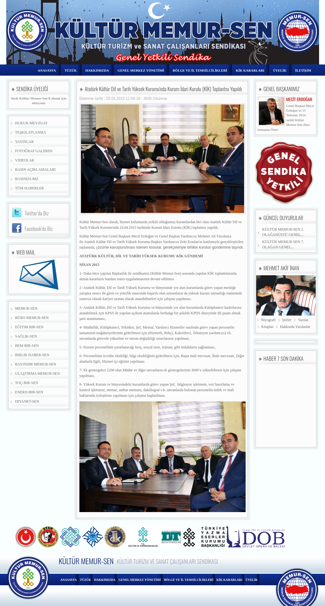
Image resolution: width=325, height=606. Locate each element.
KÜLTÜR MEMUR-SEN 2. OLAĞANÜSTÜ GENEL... (283, 232)
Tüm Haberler (29, 188)
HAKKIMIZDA (97, 70)
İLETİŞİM (303, 70)
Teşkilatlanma (30, 132)
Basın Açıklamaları (35, 169)
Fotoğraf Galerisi (34, 151)
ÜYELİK (279, 70)
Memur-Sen (26, 308)
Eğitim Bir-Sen (29, 327)
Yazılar (303, 320)
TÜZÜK (71, 70)
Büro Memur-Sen (32, 318)
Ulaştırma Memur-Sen (37, 373)
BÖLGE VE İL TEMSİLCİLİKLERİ (200, 70)
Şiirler (287, 320)
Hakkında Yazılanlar (295, 327)
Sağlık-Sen (26, 336)
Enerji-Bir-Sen (29, 392)
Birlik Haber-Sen (32, 355)
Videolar (24, 160)
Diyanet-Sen (27, 401)
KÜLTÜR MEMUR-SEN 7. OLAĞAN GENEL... (283, 244)
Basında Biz (26, 179)
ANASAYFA (47, 70)
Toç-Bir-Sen (26, 383)
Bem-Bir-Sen (27, 345)
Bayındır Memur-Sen (35, 364)
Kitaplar (267, 327)
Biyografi (268, 320)
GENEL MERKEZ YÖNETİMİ (141, 70)
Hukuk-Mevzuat (31, 123)
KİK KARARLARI (250, 70)
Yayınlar (24, 141)
